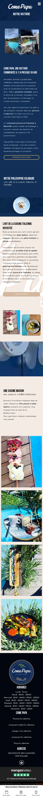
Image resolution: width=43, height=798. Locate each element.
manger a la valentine (21, 731)
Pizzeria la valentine (21, 719)
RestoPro (39, 784)
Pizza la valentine (21, 743)
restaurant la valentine (21, 737)
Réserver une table (21, 157)
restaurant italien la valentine (21, 725)
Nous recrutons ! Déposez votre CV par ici (21, 787)
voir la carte (21, 294)
